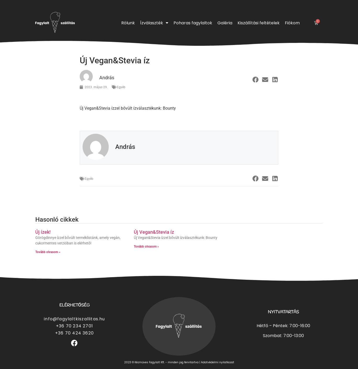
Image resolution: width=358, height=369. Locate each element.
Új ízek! (43, 232)
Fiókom (292, 23)
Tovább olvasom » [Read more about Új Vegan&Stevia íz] (146, 246)
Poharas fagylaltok (193, 23)
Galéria (224, 23)
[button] (255, 79)
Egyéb (121, 87)
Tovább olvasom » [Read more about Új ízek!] (47, 252)
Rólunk (128, 23)
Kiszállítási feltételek (259, 23)
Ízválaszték (154, 22)
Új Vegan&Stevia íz (154, 232)
